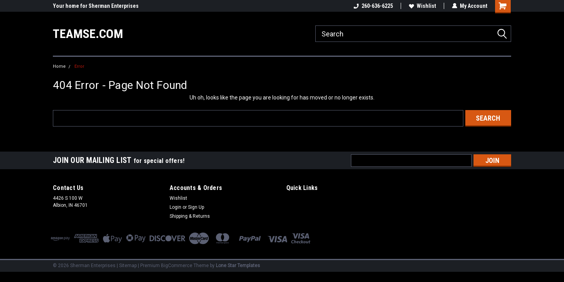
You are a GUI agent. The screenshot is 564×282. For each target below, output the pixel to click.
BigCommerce (176, 265)
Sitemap (128, 265)
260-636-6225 (373, 6)
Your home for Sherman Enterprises (96, 6)
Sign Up (196, 207)
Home (59, 66)
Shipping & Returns (190, 216)
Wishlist (422, 6)
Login (175, 207)
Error (79, 66)
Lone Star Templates (238, 265)
